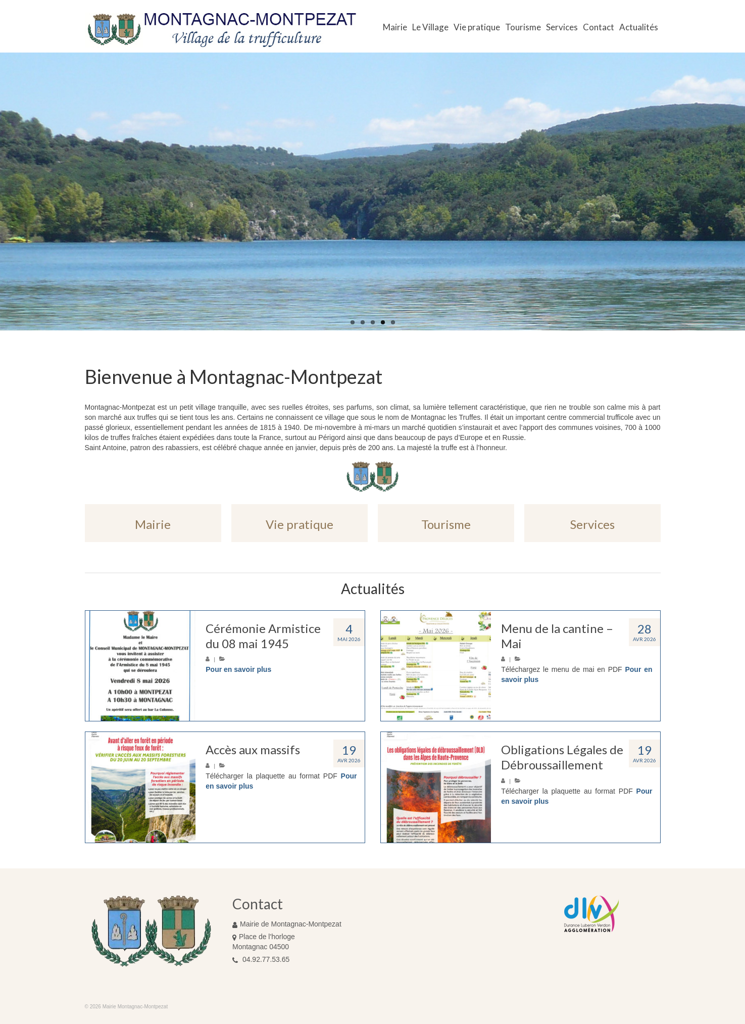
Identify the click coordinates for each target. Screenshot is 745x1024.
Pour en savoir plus (238, 669)
